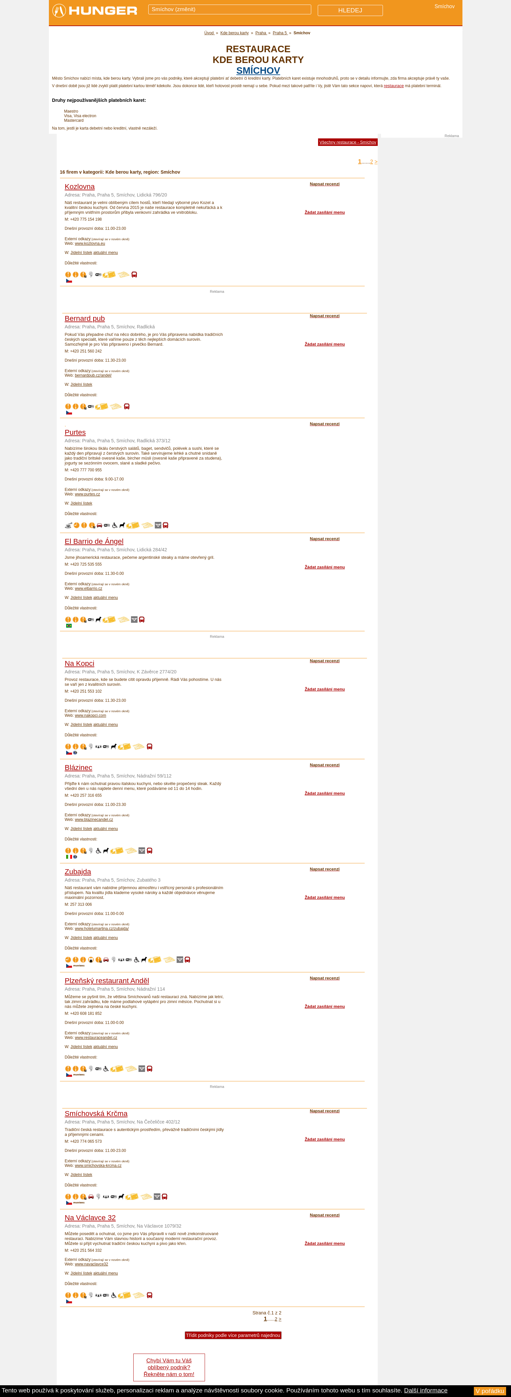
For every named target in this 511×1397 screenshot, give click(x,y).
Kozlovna (80, 186)
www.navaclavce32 (91, 1264)
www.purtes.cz (87, 494)
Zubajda (78, 872)
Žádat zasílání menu (325, 212)
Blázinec (79, 767)
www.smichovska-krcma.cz (98, 1165)
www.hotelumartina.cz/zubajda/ (102, 928)
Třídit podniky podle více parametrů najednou (233, 1335)
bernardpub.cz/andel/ (93, 375)
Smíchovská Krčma (96, 1113)
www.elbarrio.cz (88, 588)
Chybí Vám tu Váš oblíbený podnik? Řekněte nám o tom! (169, 1367)
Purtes (75, 432)
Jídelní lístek (81, 252)
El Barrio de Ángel (94, 541)
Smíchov (258, 70)
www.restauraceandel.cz (96, 1037)
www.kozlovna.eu (90, 243)
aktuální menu (105, 252)
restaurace (394, 85)
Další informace (425, 1390)
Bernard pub (85, 318)
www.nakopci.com (90, 715)
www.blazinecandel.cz (94, 819)
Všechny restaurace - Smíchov (347, 142)
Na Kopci (80, 663)
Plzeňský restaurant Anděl (107, 981)
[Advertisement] (217, 303)
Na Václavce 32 (90, 1218)
